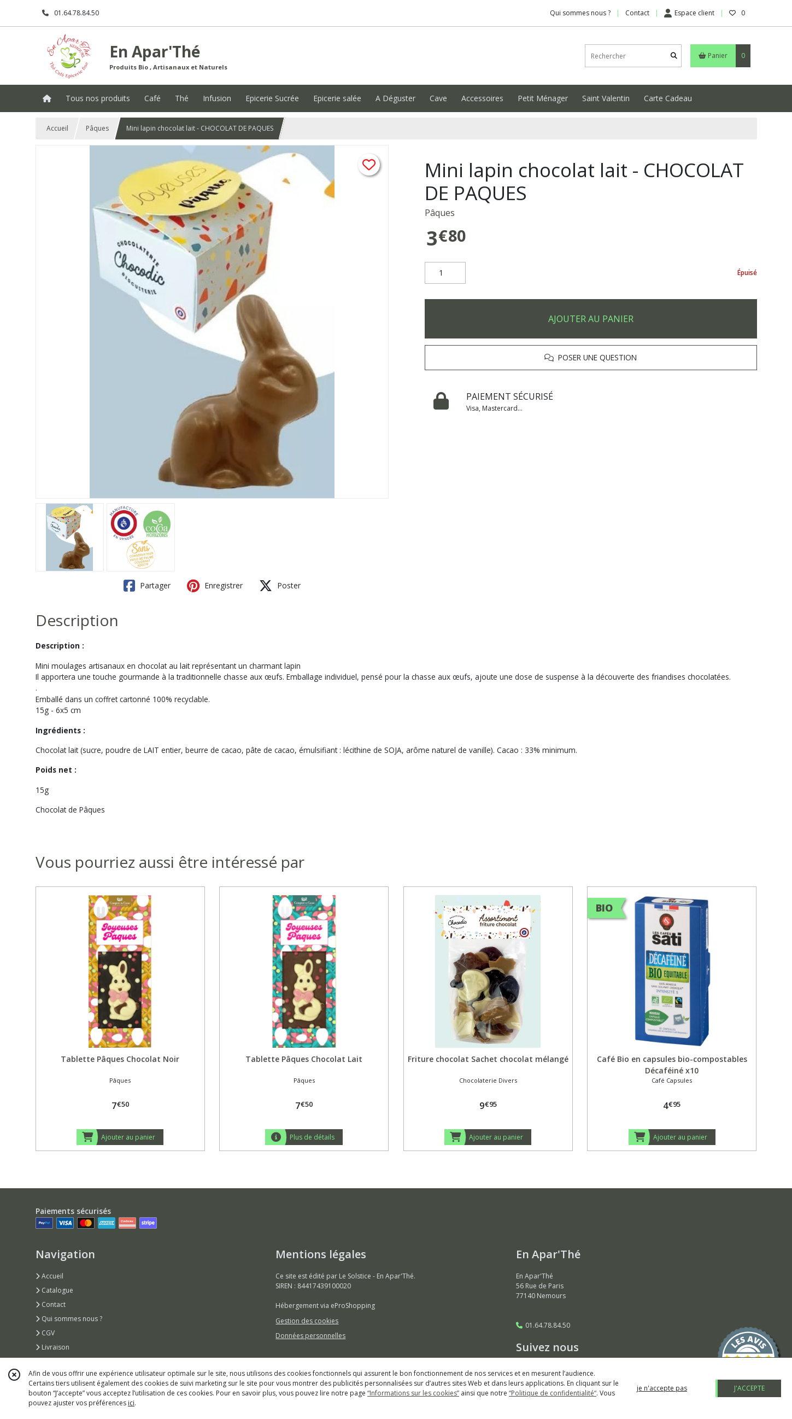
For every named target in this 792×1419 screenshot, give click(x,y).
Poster (280, 585)
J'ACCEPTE (749, 1388)
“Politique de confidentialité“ (552, 1393)
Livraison (52, 1347)
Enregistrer (215, 585)
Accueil (57, 128)
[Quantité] (445, 273)
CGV (45, 1333)
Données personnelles (310, 1335)
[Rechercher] (674, 56)
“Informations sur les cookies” (413, 1393)
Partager (147, 585)
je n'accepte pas (662, 1388)
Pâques (97, 128)
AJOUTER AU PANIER (590, 319)
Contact (637, 12)
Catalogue (54, 1290)
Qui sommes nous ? (69, 1318)
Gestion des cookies (306, 1320)
